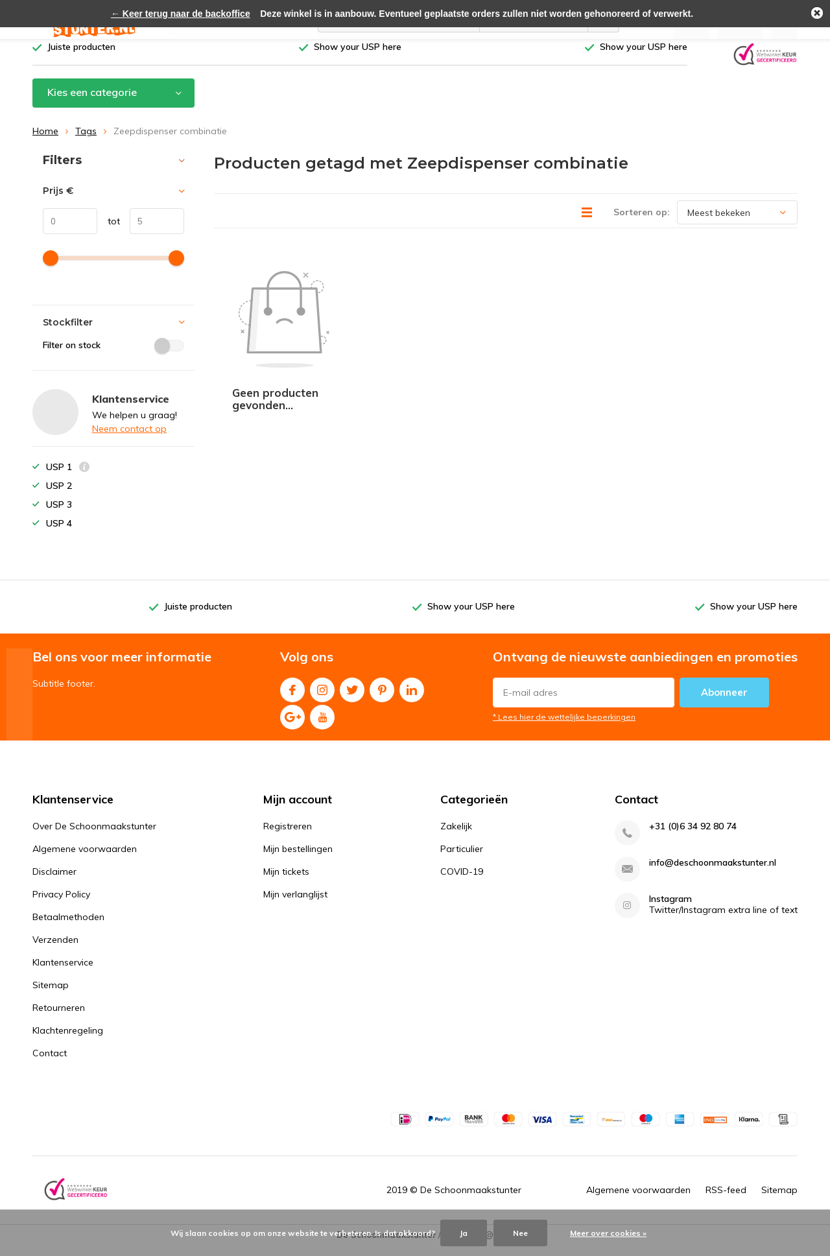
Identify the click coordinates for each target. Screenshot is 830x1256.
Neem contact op (129, 438)
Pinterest (382, 696)
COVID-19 (461, 881)
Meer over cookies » (608, 1233)
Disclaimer (54, 881)
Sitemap (50, 995)
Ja (464, 1233)
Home (45, 141)
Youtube (322, 723)
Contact (49, 1063)
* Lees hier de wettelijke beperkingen (564, 726)
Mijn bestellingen (298, 858)
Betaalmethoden (68, 926)
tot (108, 231)
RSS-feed (726, 1199)
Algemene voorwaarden (84, 858)
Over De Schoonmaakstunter (94, 836)
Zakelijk (456, 836)
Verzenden (55, 949)
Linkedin (411, 696)
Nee (520, 1233)
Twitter (352, 696)
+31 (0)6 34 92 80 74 (693, 836)
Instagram (322, 696)
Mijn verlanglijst (295, 904)
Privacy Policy (61, 904)
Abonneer (724, 701)
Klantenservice (62, 972)
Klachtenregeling (67, 1040)
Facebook (292, 696)
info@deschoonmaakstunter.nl (712, 872)
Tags (86, 141)
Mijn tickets (286, 881)
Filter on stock (113, 355)
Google (292, 723)
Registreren (287, 836)
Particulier (461, 858)
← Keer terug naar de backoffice (180, 13)
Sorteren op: (641, 222)
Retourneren (58, 1017)
